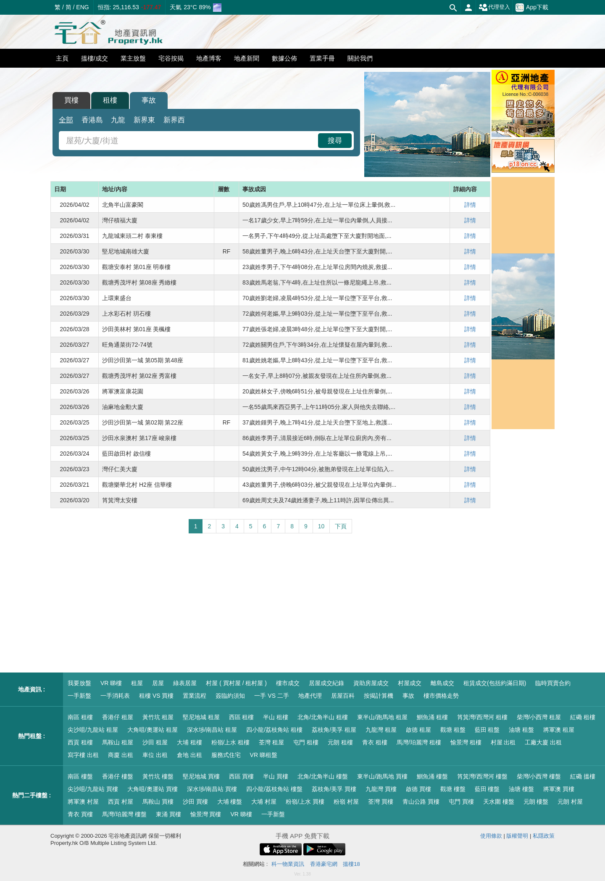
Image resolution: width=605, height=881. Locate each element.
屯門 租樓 (305, 742)
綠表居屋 (185, 683)
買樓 (71, 100)
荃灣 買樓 (380, 801)
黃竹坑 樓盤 (158, 776)
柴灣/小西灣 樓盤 (539, 776)
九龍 (118, 120)
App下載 (532, 7)
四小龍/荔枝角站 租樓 (274, 729)
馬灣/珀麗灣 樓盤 (124, 814)
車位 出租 (155, 755)
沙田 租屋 (155, 742)
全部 (66, 120)
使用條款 (491, 836)
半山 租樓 (275, 717)
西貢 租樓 (80, 742)
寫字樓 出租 (83, 755)
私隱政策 (544, 836)
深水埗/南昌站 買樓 (212, 789)
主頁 (62, 58)
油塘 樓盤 (521, 789)
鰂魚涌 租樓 (432, 717)
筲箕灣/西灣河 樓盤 (482, 776)
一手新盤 (79, 695)
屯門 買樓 (461, 801)
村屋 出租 (503, 742)
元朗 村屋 (570, 801)
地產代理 (310, 695)
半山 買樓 (275, 776)
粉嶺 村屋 (346, 801)
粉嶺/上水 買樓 (305, 801)
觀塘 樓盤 (453, 789)
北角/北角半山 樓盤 (322, 776)
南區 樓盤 (80, 776)
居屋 (158, 683)
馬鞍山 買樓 (158, 801)
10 (321, 526)
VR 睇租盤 (263, 755)
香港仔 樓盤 (117, 776)
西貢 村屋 (120, 801)
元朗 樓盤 (536, 801)
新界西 (174, 120)
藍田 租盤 (487, 729)
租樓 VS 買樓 (156, 695)
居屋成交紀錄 (326, 683)
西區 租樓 (241, 717)
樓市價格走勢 (441, 695)
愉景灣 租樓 (465, 742)
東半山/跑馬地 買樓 (382, 776)
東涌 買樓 (168, 814)
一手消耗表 (115, 695)
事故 (149, 100)
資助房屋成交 (371, 683)
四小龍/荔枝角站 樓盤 (274, 789)
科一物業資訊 (287, 864)
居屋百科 (343, 695)
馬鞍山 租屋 (117, 742)
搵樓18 (351, 864)
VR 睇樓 (111, 683)
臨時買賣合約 (553, 683)
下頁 (341, 526)
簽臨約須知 (230, 695)
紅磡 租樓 (582, 717)
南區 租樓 (80, 717)
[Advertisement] (270, 603)
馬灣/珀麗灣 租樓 (419, 742)
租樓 (110, 100)
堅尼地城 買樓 (201, 776)
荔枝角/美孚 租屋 (334, 729)
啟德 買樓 (418, 789)
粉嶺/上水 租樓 (230, 742)
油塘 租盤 (521, 729)
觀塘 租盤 (453, 729)
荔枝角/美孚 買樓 (334, 789)
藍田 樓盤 (487, 789)
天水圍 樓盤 (498, 801)
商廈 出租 (120, 755)
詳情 (470, 204)
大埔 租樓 (189, 742)
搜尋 (335, 141)
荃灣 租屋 (271, 742)
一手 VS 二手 (271, 695)
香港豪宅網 (323, 864)
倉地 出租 (189, 755)
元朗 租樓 (340, 742)
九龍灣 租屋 (381, 729)
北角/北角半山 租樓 (322, 717)
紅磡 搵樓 (582, 776)
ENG (82, 7)
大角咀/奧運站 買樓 (152, 789)
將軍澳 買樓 (558, 789)
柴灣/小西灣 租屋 (539, 717)
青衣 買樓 (80, 814)
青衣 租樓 (374, 742)
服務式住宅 (226, 755)
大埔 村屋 (263, 801)
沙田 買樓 (195, 801)
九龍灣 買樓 (381, 789)
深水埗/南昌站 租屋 (212, 729)
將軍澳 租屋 (558, 729)
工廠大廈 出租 (543, 742)
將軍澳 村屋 (83, 801)
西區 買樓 (241, 776)
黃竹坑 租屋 (158, 717)
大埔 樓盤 (229, 801)
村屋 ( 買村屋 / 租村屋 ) (236, 683)
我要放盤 (79, 683)
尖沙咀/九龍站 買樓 (93, 789)
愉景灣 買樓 (205, 814)
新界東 (144, 120)
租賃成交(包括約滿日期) (494, 683)
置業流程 (194, 695)
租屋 (137, 683)
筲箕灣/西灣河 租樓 (482, 717)
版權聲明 (517, 836)
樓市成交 (288, 683)
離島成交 (442, 683)
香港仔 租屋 (117, 717)
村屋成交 (409, 683)
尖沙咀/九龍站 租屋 (93, 729)
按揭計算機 (378, 695)
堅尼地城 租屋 (201, 717)
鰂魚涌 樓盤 (432, 776)
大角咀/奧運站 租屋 (152, 729)
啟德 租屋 (418, 729)
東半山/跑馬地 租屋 (382, 717)
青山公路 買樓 (420, 801)
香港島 (92, 120)
